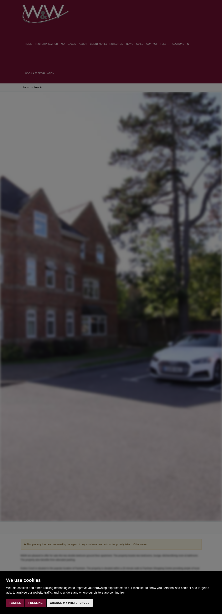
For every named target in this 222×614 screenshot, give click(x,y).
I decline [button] (35, 602)
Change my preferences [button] (69, 602)
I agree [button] (15, 602)
